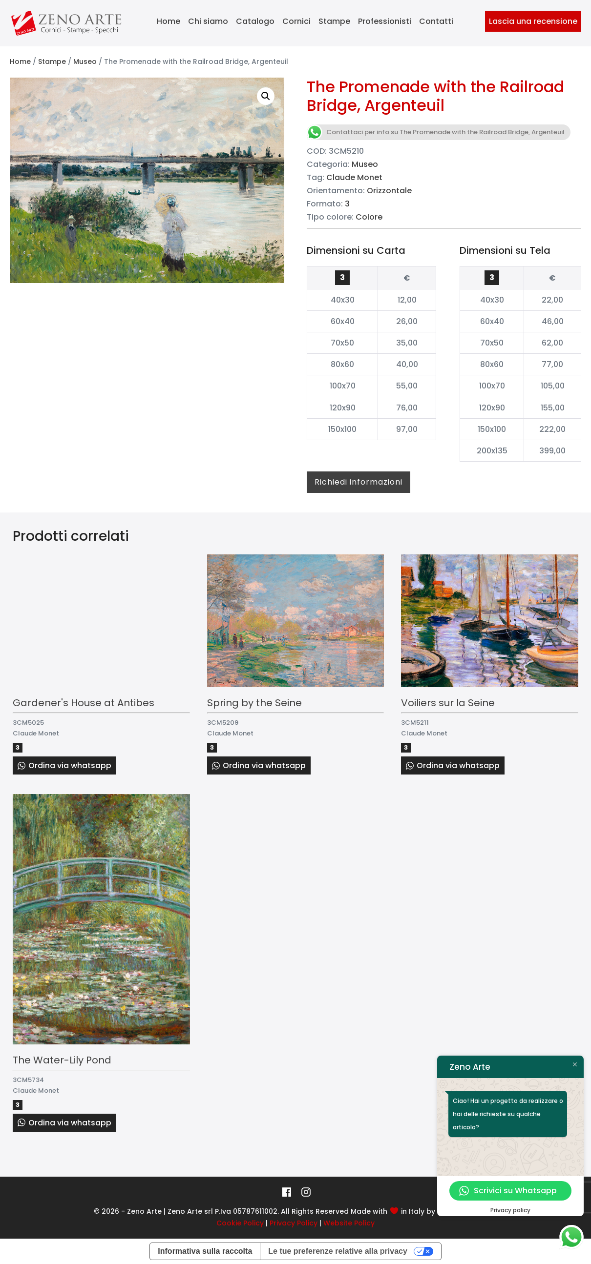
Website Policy (349, 1223)
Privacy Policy (293, 1223)
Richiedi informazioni (358, 482)
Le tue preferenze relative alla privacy (337, 1251)
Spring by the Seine (254, 703)
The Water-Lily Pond (62, 1060)
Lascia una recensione (533, 21)
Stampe (334, 21)
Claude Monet (354, 177)
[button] (265, 96)
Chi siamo (208, 21)
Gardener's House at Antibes (83, 703)
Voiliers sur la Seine (448, 703)
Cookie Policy (240, 1223)
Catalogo (255, 21)
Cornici (296, 21)
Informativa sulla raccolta (205, 1251)
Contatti (436, 21)
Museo (85, 61)
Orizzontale (389, 190)
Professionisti (384, 21)
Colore (369, 217)
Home (168, 21)
